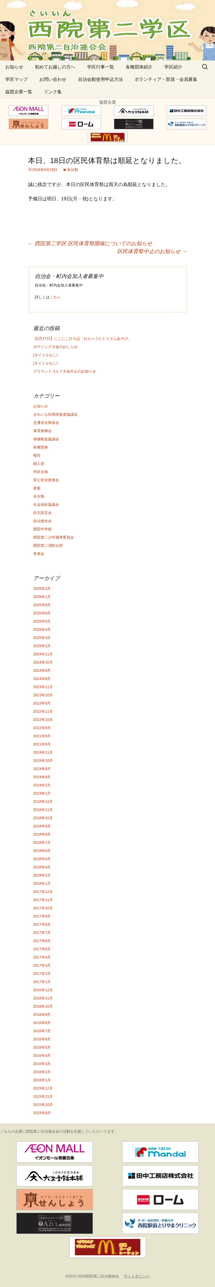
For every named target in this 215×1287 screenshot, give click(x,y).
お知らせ (14, 67)
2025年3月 (42, 638)
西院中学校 (42, 529)
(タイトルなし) (45, 355)
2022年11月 (43, 711)
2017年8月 (42, 924)
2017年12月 (43, 892)
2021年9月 (42, 736)
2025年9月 (42, 605)
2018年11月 (43, 810)
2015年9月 (42, 1113)
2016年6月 (42, 1039)
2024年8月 (42, 679)
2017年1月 (42, 982)
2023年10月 (43, 695)
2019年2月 (42, 785)
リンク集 (53, 91)
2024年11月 (43, 654)
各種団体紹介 (139, 67)
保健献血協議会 (46, 439)
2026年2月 (42, 588)
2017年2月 (42, 973)
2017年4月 (42, 957)
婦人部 (38, 463)
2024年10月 (43, 662)
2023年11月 (43, 687)
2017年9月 (42, 916)
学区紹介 (173, 67)
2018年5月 (42, 859)
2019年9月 (42, 769)
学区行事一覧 (100, 67)
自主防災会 (42, 513)
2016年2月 (42, 1072)
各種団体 (40, 447)
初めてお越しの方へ (55, 67)
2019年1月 (42, 793)
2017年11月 (43, 900)
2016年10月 (43, 1006)
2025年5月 (42, 621)
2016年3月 (42, 1064)
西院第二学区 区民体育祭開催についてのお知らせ (90, 243)
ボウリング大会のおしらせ (55, 347)
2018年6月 (42, 851)
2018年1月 (42, 883)
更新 (37, 488)
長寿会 (38, 554)
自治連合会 (42, 521)
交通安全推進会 (46, 422)
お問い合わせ (52, 79)
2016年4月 (42, 1055)
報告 (37, 455)
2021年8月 (42, 744)
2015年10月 (43, 1105)
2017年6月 (42, 941)
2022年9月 (42, 728)
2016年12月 (43, 990)
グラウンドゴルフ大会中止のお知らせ (64, 371)
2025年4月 (42, 629)
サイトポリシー (137, 1276)
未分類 (72, 170)
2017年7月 (42, 932)
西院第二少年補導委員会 (53, 537)
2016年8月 (42, 1023)
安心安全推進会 (46, 480)
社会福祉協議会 (46, 504)
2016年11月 (43, 998)
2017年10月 (43, 908)
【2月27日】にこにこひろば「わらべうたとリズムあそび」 (82, 338)
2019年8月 (42, 777)
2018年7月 (42, 842)
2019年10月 (43, 760)
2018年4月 (42, 867)
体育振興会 (42, 431)
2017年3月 (42, 965)
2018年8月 (42, 834)
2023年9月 (42, 703)
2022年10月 (43, 719)
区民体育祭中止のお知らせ (152, 251)
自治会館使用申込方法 (100, 79)
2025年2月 (42, 646)
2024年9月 (42, 670)
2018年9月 (42, 826)
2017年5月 (42, 949)
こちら (55, 297)
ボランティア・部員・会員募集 (166, 79)
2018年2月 (42, 875)
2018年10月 (43, 818)
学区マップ (16, 79)
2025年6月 (42, 613)
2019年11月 (43, 752)
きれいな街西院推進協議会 (55, 414)
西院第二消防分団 (48, 545)
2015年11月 (43, 1096)
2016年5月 (42, 1047)
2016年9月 (42, 1014)
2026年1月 (42, 597)
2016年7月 (42, 1031)
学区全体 (40, 472)
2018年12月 (43, 801)
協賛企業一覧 (18, 91)
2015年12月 (43, 1088)
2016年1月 (42, 1080)
